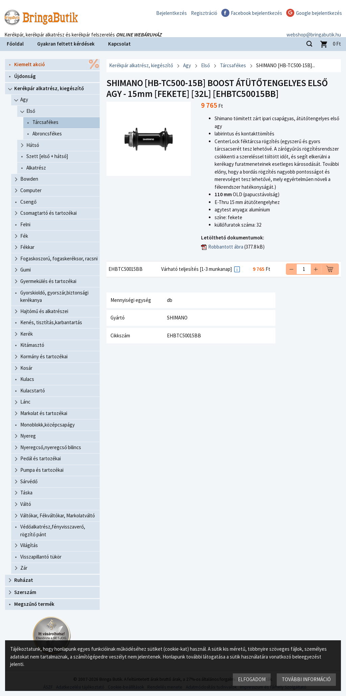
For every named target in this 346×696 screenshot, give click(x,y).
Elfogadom (252, 679)
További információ (306, 679)
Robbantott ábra (225, 246)
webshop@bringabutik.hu (314, 28)
